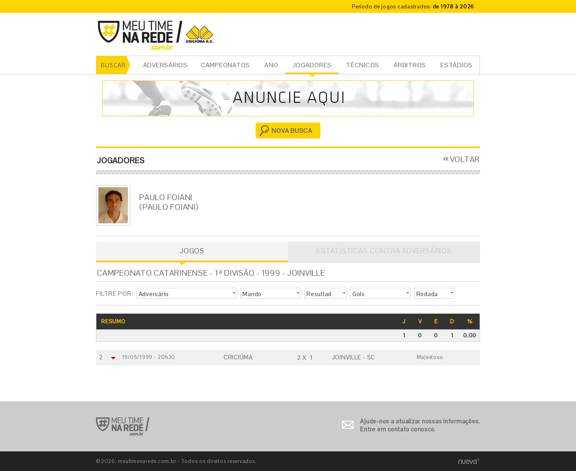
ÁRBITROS (410, 65)
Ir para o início (122, 426)
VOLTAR (465, 159)
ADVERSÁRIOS (165, 65)
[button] (186, 293)
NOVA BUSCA (292, 130)
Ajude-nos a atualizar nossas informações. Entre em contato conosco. (420, 425)
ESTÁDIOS (456, 65)
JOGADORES (312, 65)
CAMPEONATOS (225, 65)
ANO (271, 65)
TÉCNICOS (362, 65)
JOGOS (192, 250)
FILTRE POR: (114, 293)
